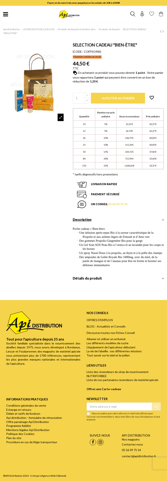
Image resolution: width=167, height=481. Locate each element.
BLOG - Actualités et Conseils (106, 326)
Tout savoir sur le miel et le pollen (108, 355)
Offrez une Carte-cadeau (104, 389)
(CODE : (78, 51)
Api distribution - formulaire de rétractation (34, 417)
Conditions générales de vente (26, 405)
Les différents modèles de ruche (107, 343)
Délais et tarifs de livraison (23, 413)
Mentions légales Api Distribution (28, 430)
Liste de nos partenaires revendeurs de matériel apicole (122, 380)
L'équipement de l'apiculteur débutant (111, 347)
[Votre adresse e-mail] (119, 407)
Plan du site (13, 438)
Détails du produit (118, 278)
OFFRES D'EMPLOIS (100, 320)
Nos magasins (131, 439)
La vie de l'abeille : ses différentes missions (114, 351)
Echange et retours (18, 409)
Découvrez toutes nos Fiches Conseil (111, 333)
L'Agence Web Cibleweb (53, 475)
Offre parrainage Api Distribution (27, 422)
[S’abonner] (156, 407)
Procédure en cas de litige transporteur (31, 442)
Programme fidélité (18, 425)
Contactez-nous (132, 444)
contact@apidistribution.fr (139, 456)
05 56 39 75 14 (117, 204)
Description (118, 220)
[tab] (118, 221)
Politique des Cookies (20, 434)
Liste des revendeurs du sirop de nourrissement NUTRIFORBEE (118, 374)
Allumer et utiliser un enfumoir (106, 339)
